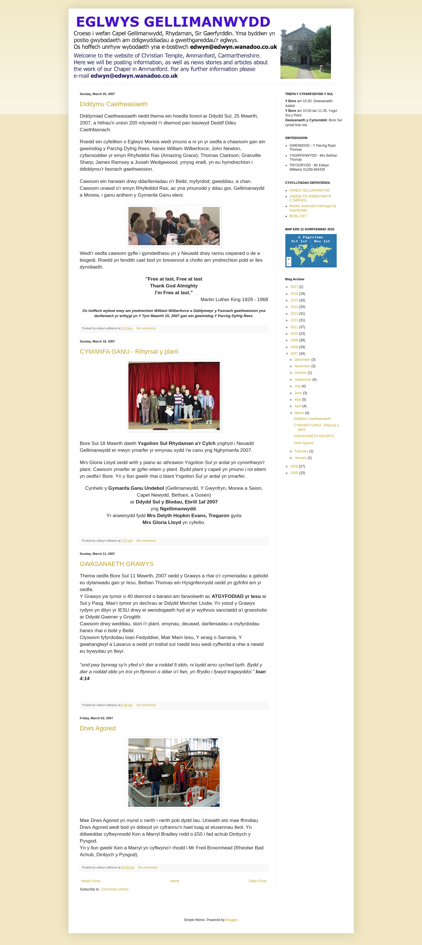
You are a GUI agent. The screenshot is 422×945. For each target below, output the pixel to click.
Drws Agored (98, 728)
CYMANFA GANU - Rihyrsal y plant (129, 351)
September (303, 380)
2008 (294, 347)
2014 (294, 307)
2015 (294, 300)
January (301, 458)
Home (174, 881)
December (302, 360)
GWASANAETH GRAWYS (117, 563)
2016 (294, 294)
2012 (294, 320)
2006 (294, 466)
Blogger (231, 920)
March (299, 413)
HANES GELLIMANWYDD (310, 190)
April (298, 406)
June (298, 393)
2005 (294, 473)
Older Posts (258, 881)
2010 (294, 334)
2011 (294, 327)
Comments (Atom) (114, 889)
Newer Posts (91, 881)
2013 (294, 314)
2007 (294, 354)
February (301, 451)
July (298, 386)
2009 (294, 340)
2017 (294, 287)
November (302, 366)
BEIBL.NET (298, 216)
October (301, 373)
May (298, 400)
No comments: (146, 328)
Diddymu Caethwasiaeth (114, 104)
